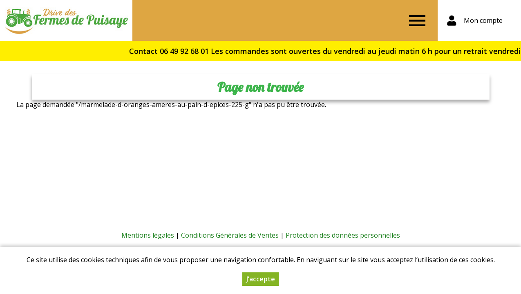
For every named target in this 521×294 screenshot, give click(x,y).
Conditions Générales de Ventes (230, 235)
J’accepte (260, 279)
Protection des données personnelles (343, 235)
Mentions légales (147, 235)
